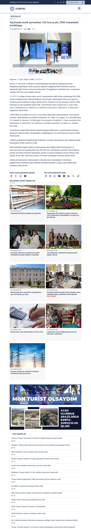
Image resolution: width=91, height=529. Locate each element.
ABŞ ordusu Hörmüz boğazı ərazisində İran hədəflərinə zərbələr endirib (36, 493)
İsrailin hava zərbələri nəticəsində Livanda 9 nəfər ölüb (31, 466)
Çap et (27, 29)
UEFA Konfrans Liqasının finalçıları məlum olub (28, 513)
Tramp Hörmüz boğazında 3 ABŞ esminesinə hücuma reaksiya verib (36, 479)
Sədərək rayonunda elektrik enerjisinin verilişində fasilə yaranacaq (24, 372)
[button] (45, 50)
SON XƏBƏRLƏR (19, 434)
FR (65, 2)
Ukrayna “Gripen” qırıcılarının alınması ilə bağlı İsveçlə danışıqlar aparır (36, 438)
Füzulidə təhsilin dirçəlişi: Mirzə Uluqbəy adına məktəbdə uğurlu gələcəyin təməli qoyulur (63, 294)
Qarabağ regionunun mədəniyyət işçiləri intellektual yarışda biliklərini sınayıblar (25, 254)
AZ (55, 2)
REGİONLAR (15, 16)
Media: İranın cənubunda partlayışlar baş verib (28, 500)
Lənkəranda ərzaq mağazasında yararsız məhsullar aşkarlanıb (62, 333)
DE (63, 2)
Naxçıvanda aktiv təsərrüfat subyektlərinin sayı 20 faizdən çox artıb (25, 293)
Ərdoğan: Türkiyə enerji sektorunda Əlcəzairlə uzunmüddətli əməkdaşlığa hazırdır (40, 445)
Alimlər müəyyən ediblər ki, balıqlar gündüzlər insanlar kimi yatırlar (35, 459)
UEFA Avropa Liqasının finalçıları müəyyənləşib (28, 507)
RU (58, 2)
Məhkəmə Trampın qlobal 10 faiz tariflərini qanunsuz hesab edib (34, 472)
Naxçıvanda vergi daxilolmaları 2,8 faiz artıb (26, 332)
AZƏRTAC (38, 79)
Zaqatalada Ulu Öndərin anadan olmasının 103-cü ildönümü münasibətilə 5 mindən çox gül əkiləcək (63, 215)
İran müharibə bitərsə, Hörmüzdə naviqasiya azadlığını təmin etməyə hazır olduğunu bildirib (44, 520)
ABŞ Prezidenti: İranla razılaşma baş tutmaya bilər (29, 452)
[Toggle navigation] (78, 8)
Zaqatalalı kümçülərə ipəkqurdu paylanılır (25, 213)
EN (61, 2)
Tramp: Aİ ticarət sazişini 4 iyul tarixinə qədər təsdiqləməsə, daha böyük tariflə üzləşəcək (43, 527)
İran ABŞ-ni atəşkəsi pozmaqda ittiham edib (27, 486)
